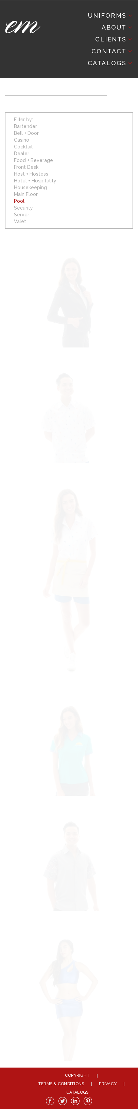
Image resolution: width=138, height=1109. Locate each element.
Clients (110, 39)
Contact (108, 51)
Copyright (77, 1075)
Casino (21, 140)
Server (21, 214)
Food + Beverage (33, 160)
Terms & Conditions (61, 1083)
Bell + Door (26, 133)
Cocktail (23, 146)
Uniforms (107, 15)
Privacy (108, 1083)
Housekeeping (30, 187)
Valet (20, 221)
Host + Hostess (31, 174)
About (114, 27)
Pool (19, 201)
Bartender (25, 126)
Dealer (21, 153)
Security (23, 208)
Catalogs (107, 63)
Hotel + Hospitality (35, 180)
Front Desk (26, 167)
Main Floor (26, 194)
